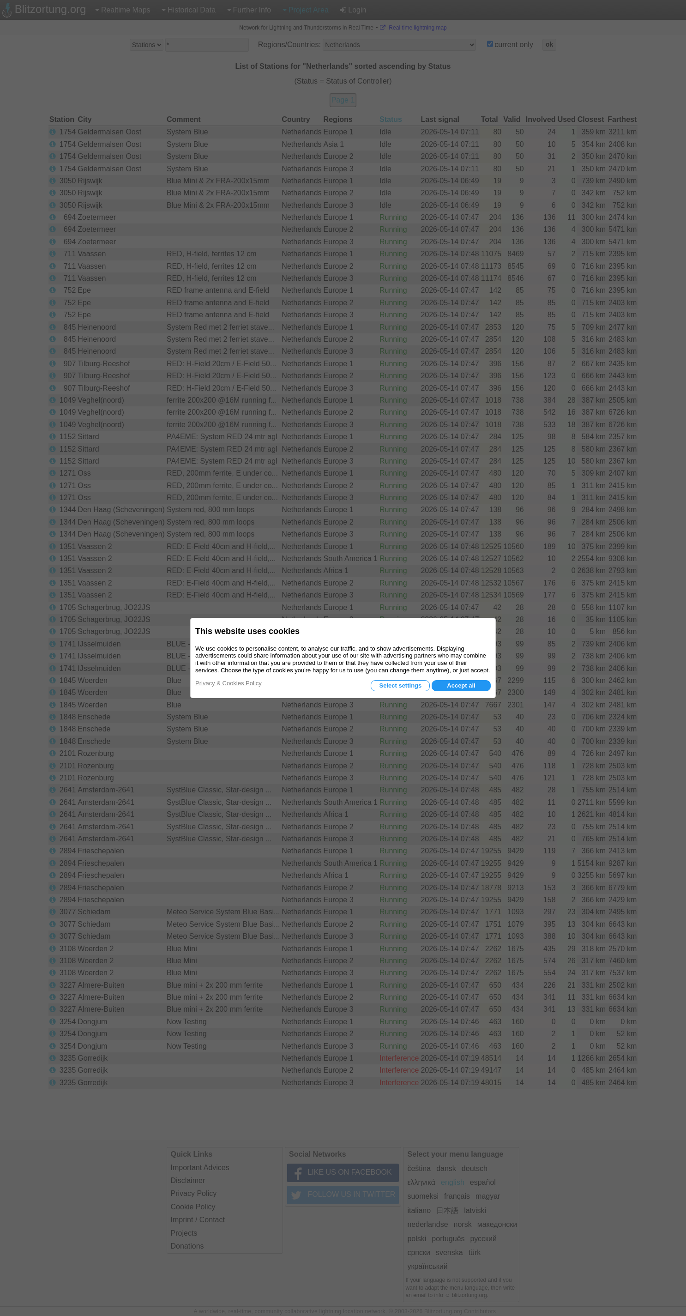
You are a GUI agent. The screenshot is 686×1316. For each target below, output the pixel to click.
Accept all (461, 685)
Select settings (400, 685)
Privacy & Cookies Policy (228, 683)
